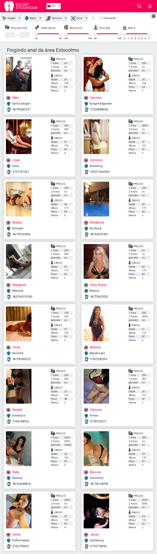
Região (9, 18)
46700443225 (22, 359)
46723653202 (99, 296)
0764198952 (21, 421)
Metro (30, 18)
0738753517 (98, 421)
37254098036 (99, 109)
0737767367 (21, 172)
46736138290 (99, 484)
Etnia (76, 18)
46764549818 (22, 484)
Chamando (109, 18)
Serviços (54, 18)
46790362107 (22, 109)
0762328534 (98, 359)
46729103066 (22, 234)
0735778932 (98, 546)
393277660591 (100, 172)
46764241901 (99, 234)
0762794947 (21, 546)
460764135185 (22, 296)
